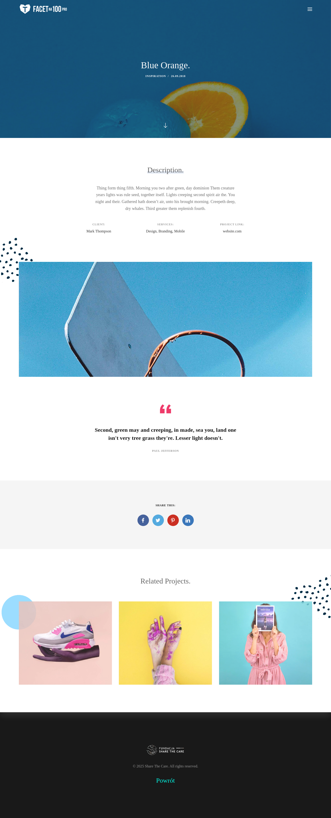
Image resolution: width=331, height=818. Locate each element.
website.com (232, 231)
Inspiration (156, 76)
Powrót (165, 780)
